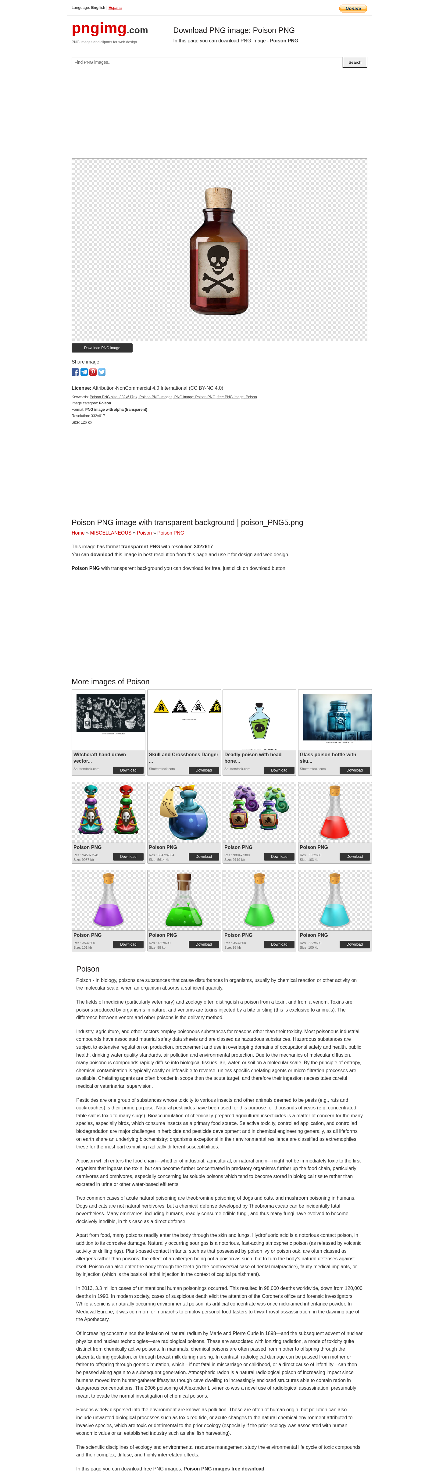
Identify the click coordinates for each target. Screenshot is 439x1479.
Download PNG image (102, 348)
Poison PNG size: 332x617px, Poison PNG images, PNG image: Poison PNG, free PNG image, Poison (173, 397)
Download (128, 770)
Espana (115, 7)
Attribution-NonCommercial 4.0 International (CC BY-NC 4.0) (157, 388)
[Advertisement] (219, 115)
